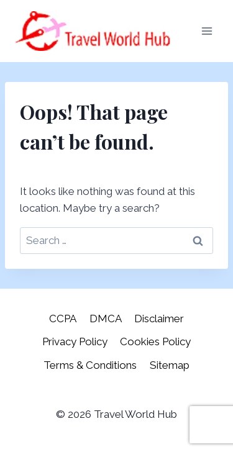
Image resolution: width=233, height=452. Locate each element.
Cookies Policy (155, 341)
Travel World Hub (135, 414)
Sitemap (170, 365)
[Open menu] (206, 30)
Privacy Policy (74, 341)
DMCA (105, 318)
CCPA (62, 318)
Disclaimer (159, 318)
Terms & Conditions (90, 365)
